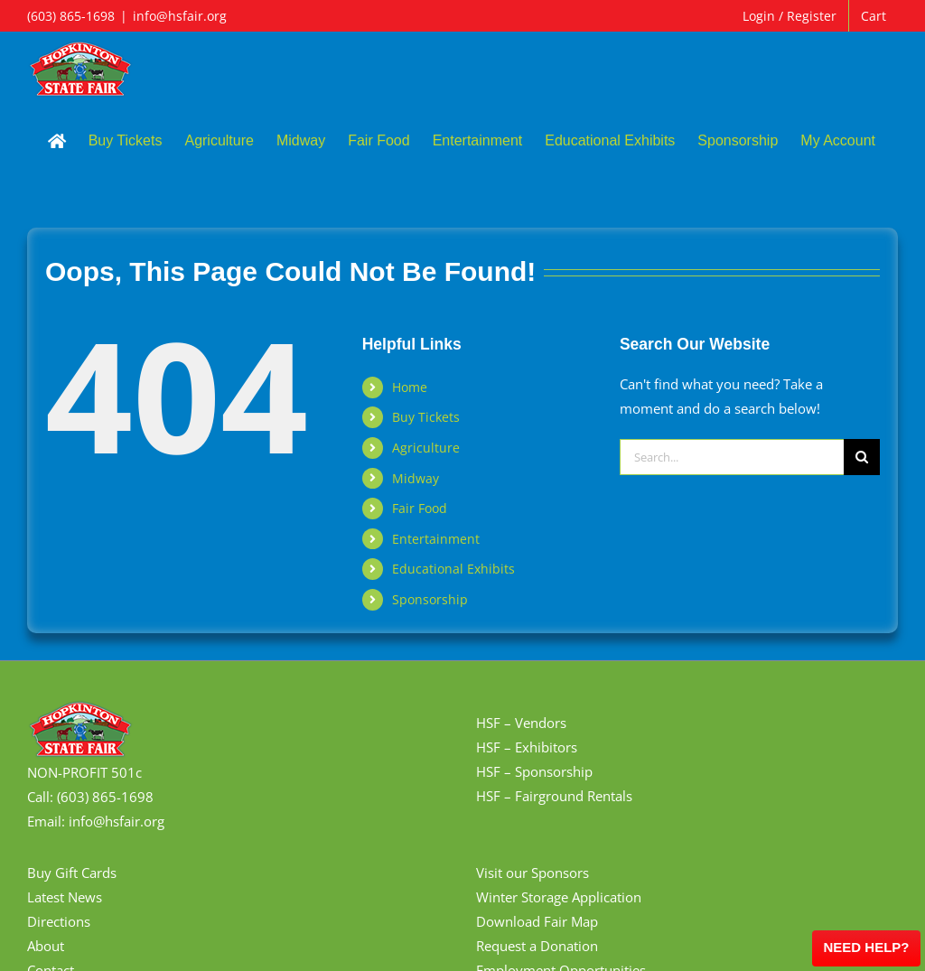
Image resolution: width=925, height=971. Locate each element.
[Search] (862, 457)
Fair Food (419, 508)
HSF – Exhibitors (526, 747)
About (45, 946)
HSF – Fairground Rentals (554, 796)
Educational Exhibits (453, 568)
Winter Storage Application (558, 897)
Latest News (64, 897)
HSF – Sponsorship (534, 771)
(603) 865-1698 (71, 15)
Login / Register (789, 15)
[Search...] (732, 457)
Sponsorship (430, 599)
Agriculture (426, 447)
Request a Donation (537, 946)
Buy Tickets (426, 416)
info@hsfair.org (180, 15)
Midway (415, 478)
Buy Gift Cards (72, 873)
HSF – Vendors (521, 723)
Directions (58, 921)
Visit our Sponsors (532, 873)
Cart (873, 15)
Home (409, 387)
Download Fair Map (537, 921)
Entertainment (436, 538)
